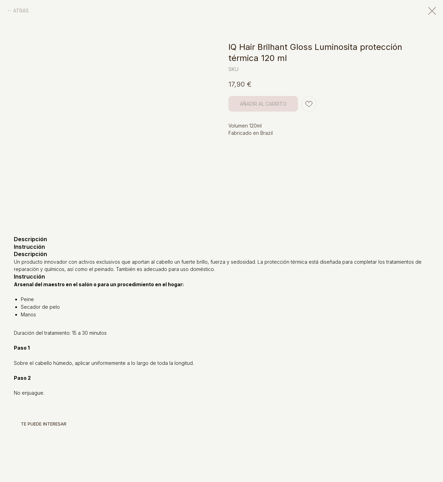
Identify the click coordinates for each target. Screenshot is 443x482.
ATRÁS (21, 11)
